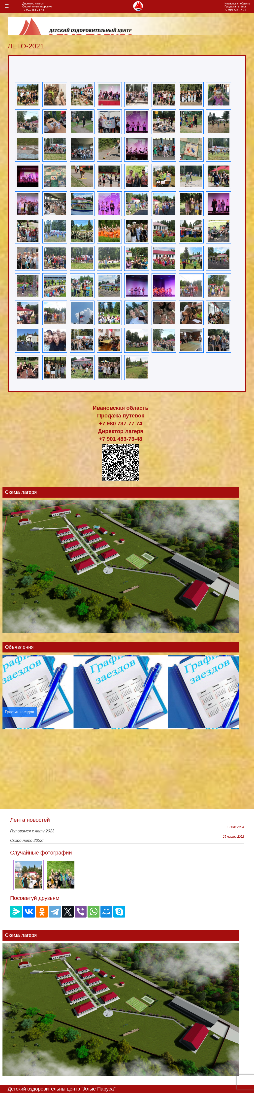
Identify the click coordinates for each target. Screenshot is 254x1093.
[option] (120, 692)
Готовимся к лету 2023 (32, 831)
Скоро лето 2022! (27, 840)
